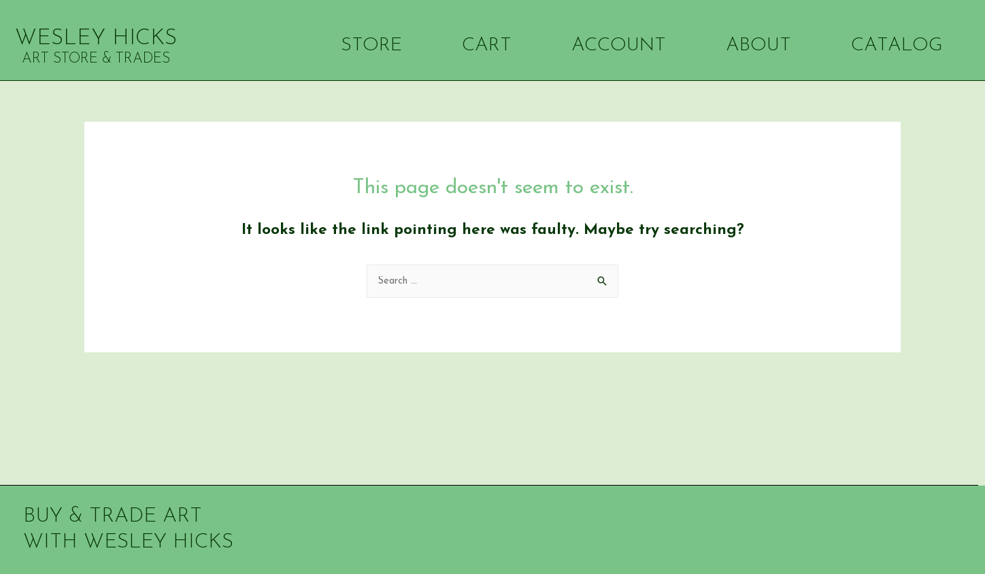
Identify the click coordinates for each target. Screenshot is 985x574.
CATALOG (888, 45)
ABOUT (749, 45)
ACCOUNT (609, 45)
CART (478, 45)
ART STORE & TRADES (96, 59)
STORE (362, 45)
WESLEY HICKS (96, 39)
